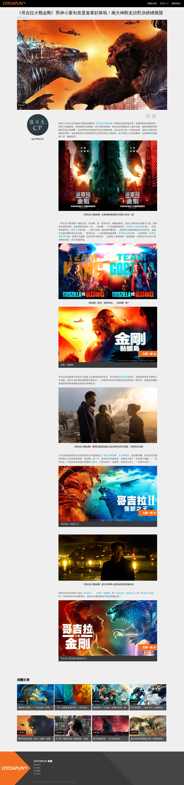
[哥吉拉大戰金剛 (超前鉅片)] (107, 630)
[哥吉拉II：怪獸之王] (107, 496)
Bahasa (176, 3)
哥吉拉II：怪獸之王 (125, 593)
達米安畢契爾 (110, 455)
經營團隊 (37, 771)
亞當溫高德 (124, 377)
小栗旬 (94, 462)
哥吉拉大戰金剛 (104, 123)
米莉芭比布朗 (125, 233)
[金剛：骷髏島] (107, 337)
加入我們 (37, 774)
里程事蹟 (37, 768)
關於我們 (37, 765)
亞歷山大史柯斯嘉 (135, 226)
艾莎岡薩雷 (124, 455)
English (152, 3)
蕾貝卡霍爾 (76, 230)
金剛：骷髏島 (103, 593)
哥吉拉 (87, 593)
